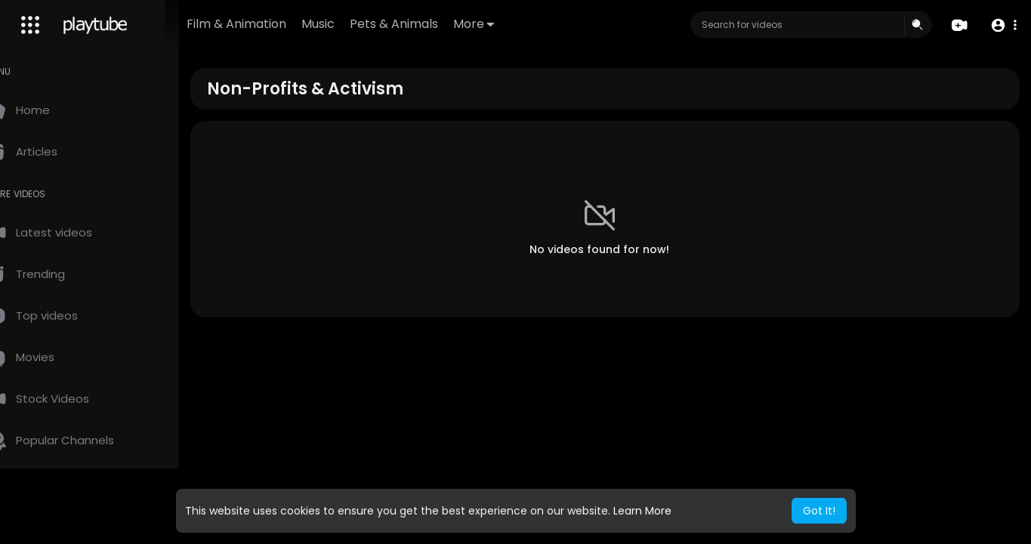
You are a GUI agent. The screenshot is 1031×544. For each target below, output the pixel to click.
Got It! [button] (819, 510)
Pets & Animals (441, 23)
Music (365, 23)
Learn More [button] (642, 510)
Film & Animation (284, 23)
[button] (1002, 25)
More (521, 23)
